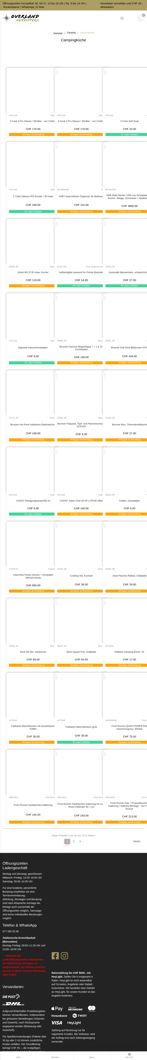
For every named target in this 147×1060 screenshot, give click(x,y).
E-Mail (40, 6)
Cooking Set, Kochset (81, 575)
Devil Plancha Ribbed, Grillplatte (129, 575)
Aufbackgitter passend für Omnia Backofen (81, 272)
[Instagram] (64, 956)
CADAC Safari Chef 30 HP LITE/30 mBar (81, 500)
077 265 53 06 (11, 931)
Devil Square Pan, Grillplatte (81, 652)
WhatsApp (28, 6)
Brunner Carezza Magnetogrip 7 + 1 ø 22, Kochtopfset (81, 348)
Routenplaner (11, 6)
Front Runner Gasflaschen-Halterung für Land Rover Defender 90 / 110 (81, 805)
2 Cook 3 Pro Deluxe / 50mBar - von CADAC (33, 121)
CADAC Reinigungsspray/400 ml (33, 500)
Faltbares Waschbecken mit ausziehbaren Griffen (33, 727)
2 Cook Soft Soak (129, 121)
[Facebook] (55, 956)
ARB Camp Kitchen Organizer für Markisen (81, 196)
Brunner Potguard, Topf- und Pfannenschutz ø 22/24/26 (81, 425)
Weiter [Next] (137, 841)
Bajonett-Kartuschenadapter (33, 347)
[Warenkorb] (140, 18)
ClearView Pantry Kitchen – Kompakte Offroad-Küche (33, 576)
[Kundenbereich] (131, 18)
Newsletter (106, 3)
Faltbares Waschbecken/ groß (81, 727)
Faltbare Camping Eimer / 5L (129, 652)
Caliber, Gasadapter (129, 500)
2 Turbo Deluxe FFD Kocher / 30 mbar (33, 196)
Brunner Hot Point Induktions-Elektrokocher (33, 424)
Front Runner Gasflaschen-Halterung (33, 805)
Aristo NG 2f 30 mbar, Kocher (33, 272)
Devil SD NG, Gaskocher (33, 652)
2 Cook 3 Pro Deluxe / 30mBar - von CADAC (81, 121)
